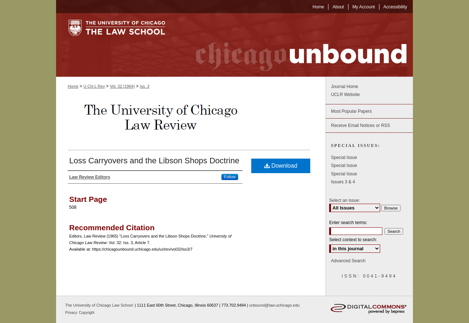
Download (280, 166)
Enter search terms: (348, 222)
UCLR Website (345, 94)
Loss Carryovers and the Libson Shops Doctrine (154, 160)
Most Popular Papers (351, 111)
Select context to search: (353, 239)
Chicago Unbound (294, 45)
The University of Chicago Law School (99, 305)
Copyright (87, 313)
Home (73, 86)
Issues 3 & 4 (343, 181)
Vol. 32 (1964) (122, 86)
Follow (230, 177)
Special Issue (344, 157)
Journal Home (344, 86)
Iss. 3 (144, 86)
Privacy (71, 313)
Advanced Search (348, 260)
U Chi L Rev (94, 86)
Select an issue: (344, 200)
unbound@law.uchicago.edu (274, 305)
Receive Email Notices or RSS (360, 125)
